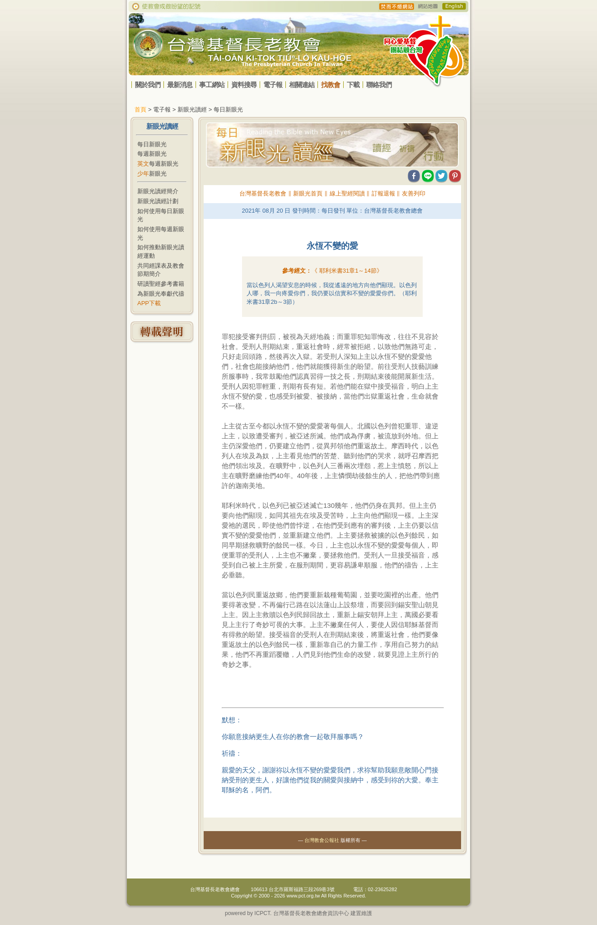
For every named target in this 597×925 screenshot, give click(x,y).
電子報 (272, 84)
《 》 (347, 270)
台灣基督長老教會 (262, 193)
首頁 (140, 109)
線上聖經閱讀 (347, 193)
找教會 (330, 84)
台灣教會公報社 (321, 840)
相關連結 (301, 84)
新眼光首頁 (307, 193)
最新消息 (179, 84)
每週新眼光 (152, 153)
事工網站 (211, 84)
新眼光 (152, 173)
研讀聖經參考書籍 (160, 283)
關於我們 (147, 84)
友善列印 (413, 193)
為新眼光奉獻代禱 (160, 293)
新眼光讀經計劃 (157, 201)
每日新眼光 (152, 144)
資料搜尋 (244, 84)
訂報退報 (383, 193)
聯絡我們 (379, 84)
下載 (353, 84)
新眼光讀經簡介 (157, 191)
